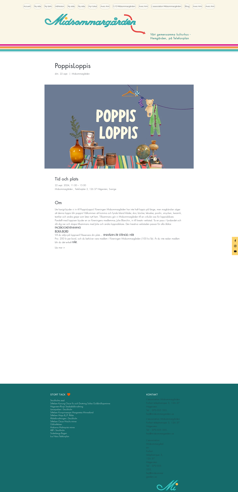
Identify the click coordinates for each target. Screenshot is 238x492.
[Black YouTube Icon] (235, 251)
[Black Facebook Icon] (235, 240)
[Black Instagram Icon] (235, 246)
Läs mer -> (60, 247)
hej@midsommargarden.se (160, 413)
